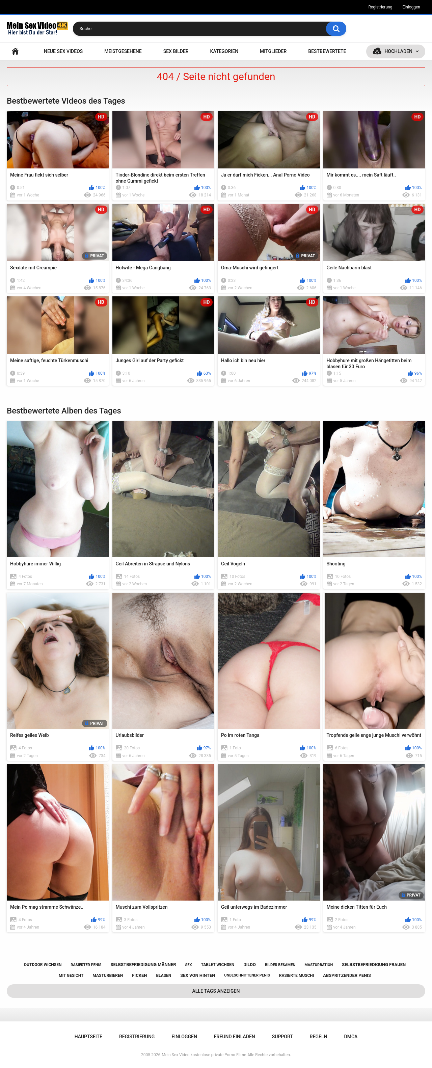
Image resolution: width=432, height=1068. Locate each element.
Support (282, 1036)
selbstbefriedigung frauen (374, 964)
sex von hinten (197, 975)
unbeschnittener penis (247, 975)
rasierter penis (86, 965)
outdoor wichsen (43, 964)
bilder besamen (280, 965)
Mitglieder (273, 51)
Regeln (318, 1036)
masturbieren (107, 975)
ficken (139, 975)
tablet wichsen (217, 964)
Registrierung (380, 7)
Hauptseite (15, 51)
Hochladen (398, 51)
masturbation (318, 965)
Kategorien (224, 51)
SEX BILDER (176, 51)
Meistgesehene (122, 51)
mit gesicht (71, 975)
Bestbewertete (327, 51)
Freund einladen (234, 1036)
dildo (249, 964)
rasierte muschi (296, 975)
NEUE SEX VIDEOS (63, 51)
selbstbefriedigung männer (143, 964)
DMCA (351, 1036)
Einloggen (411, 7)
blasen (163, 975)
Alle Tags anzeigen (216, 991)
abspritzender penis (347, 975)
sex (188, 965)
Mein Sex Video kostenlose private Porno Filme (204, 1054)
